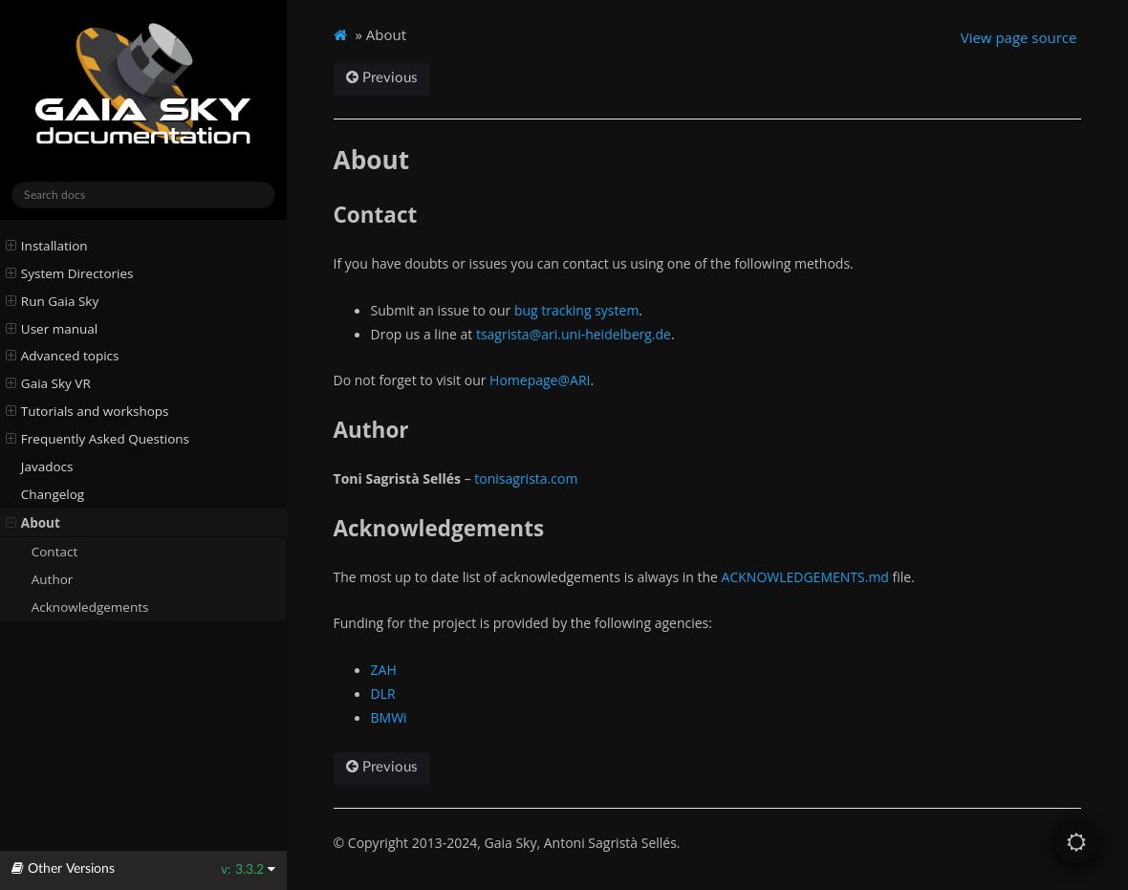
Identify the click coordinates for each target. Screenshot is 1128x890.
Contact (55, 551)
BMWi (389, 717)
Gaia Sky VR (48, 383)
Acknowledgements (90, 607)
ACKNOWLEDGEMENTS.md (805, 577)
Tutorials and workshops (87, 411)
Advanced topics (62, 355)
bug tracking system (576, 310)
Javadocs (47, 466)
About (33, 523)
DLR (383, 693)
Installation (47, 245)
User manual (52, 328)
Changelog (52, 494)
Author (53, 579)
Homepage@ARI (539, 380)
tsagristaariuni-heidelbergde (573, 334)
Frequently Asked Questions (97, 438)
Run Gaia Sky (52, 301)
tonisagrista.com (525, 478)
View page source (1019, 37)
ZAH (384, 670)
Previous (382, 78)
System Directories (70, 273)
